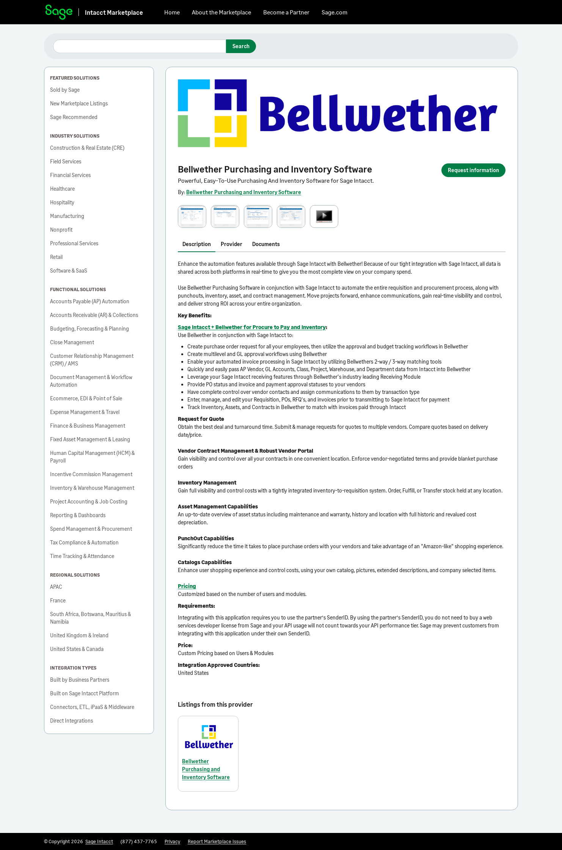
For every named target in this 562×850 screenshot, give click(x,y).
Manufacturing (67, 216)
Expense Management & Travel (84, 412)
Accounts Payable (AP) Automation (89, 301)
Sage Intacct (99, 841)
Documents (266, 244)
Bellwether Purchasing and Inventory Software (243, 192)
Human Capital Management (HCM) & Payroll (92, 457)
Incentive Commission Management (91, 474)
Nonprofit (61, 229)
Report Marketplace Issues (217, 841)
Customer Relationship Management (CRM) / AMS (91, 360)
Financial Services (70, 175)
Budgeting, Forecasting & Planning (89, 328)
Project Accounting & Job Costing (88, 501)
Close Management (72, 342)
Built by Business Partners (79, 679)
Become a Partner (286, 12)
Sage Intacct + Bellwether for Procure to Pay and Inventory (252, 327)
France (58, 600)
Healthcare (62, 188)
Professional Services (74, 243)
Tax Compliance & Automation (84, 542)
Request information (473, 170)
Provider (231, 244)
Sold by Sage (65, 89)
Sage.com (334, 12)
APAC (56, 586)
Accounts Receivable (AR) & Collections (94, 315)
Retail (56, 257)
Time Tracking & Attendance (82, 556)
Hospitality (62, 202)
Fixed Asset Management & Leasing (90, 439)
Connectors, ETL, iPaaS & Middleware (92, 707)
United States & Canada (77, 649)
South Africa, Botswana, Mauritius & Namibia (90, 618)
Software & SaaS (68, 270)
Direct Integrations (71, 720)
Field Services (65, 161)
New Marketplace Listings (79, 103)
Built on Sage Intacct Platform (84, 693)
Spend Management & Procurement (91, 528)
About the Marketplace (221, 12)
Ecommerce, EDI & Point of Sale (86, 398)
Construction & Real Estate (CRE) (87, 147)
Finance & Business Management (87, 425)
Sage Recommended (73, 117)
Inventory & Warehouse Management (92, 488)
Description (196, 244)
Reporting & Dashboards (77, 515)
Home (172, 12)
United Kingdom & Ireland (79, 635)
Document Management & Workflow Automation (91, 381)
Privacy (172, 841)
